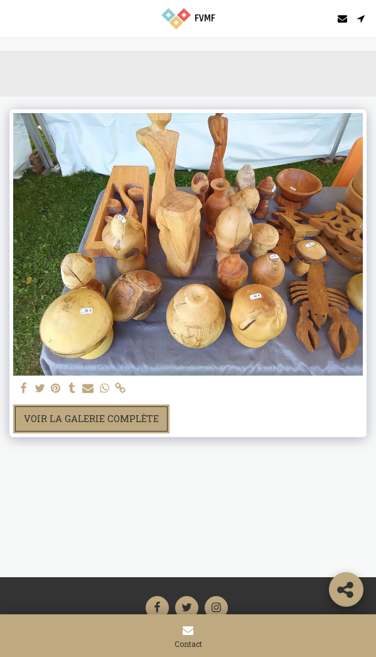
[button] (13, 18)
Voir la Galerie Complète (91, 419)
